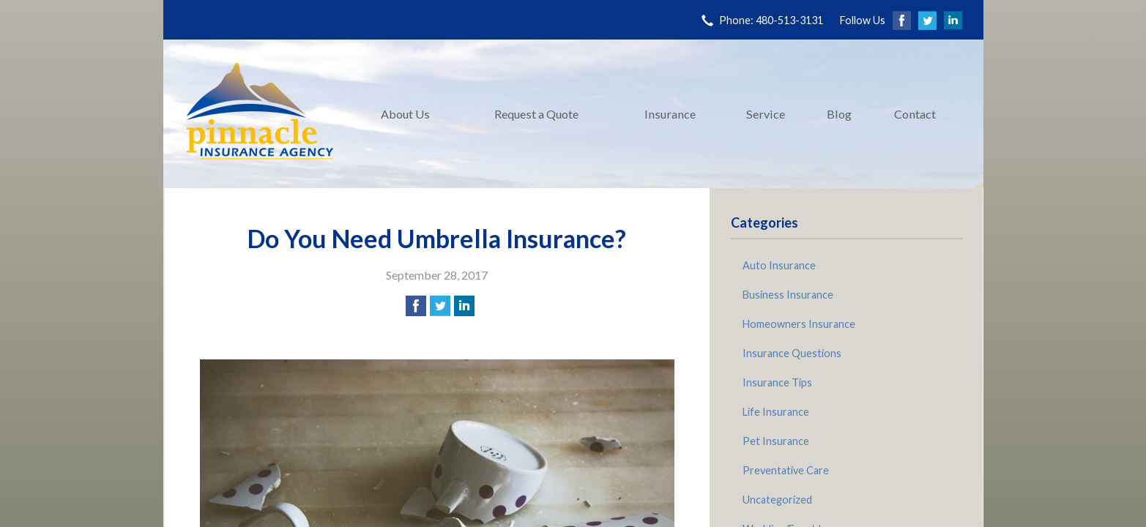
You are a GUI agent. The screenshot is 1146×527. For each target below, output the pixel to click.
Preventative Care (786, 470)
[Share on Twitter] (440, 306)
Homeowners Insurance (799, 324)
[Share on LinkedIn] (464, 306)
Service (765, 114)
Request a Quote (536, 114)
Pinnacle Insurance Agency (260, 114)
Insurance (670, 114)
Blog (839, 114)
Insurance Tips (777, 382)
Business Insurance (788, 294)
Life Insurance (776, 411)
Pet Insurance (776, 441)
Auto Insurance (779, 265)
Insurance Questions (792, 353)
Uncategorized (777, 499)
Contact (915, 114)
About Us (405, 114)
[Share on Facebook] (416, 306)
